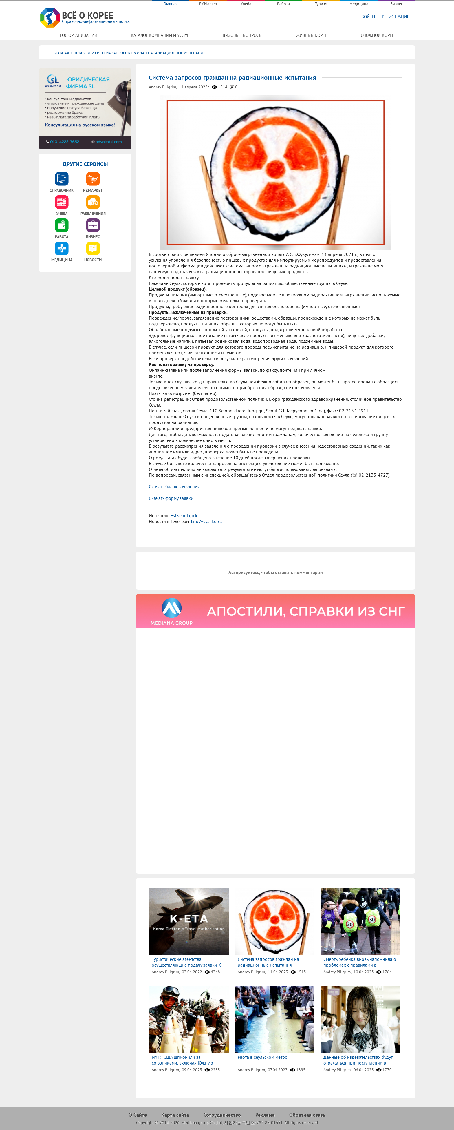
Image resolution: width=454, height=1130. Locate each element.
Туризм (321, 3)
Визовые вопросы (243, 35)
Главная (170, 3)
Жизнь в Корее (311, 35)
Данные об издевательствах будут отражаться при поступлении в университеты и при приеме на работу (358, 1065)
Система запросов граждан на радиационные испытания (268, 962)
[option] (275, 611)
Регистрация (395, 16)
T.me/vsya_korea (206, 521)
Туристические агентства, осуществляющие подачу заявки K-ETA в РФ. (187, 965)
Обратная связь (307, 1114)
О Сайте (138, 1114)
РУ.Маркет (208, 3)
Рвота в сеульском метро (263, 1057)
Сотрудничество (222, 1114)
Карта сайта (175, 1114)
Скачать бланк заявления (174, 486)
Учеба (246, 3)
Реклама (265, 1114)
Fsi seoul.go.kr (184, 515)
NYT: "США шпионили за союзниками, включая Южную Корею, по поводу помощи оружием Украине (189, 1065)
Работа (283, 3)
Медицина (358, 3)
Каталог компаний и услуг (160, 35)
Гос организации (78, 35)
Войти (368, 16)
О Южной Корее (377, 35)
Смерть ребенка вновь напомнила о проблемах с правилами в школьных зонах (359, 965)
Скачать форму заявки (171, 498)
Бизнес (396, 3)
